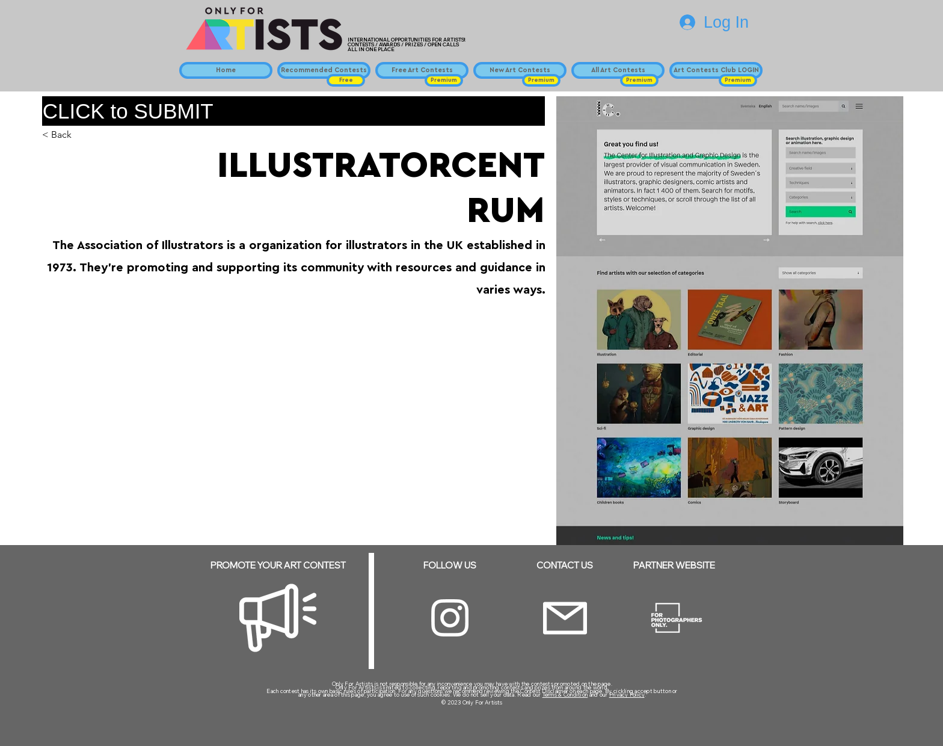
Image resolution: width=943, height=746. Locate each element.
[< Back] (66, 135)
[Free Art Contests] (421, 70)
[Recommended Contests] (323, 70)
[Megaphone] (277, 617)
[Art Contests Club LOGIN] (716, 70)
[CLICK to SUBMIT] (293, 111)
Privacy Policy (627, 694)
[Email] (565, 618)
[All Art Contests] (618, 70)
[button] (346, 80)
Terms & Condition (565, 694)
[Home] (225, 70)
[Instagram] (449, 618)
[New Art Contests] (520, 70)
